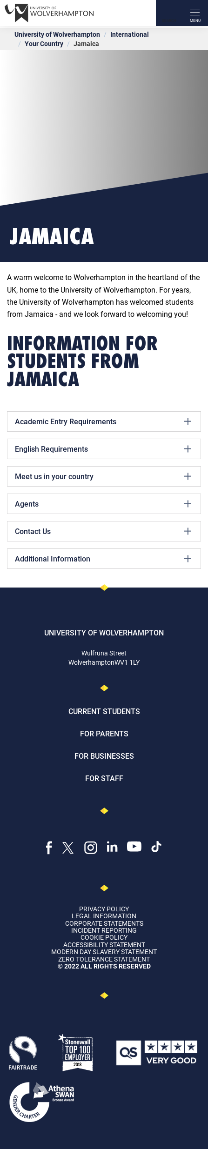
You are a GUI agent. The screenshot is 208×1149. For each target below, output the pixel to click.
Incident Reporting (104, 930)
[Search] (169, 13)
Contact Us (103, 531)
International (129, 34)
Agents (103, 504)
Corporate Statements (104, 923)
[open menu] (195, 13)
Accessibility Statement (104, 944)
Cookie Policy (104, 937)
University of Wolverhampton (57, 34)
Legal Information (104, 915)
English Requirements (103, 449)
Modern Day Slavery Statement (104, 951)
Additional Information (103, 559)
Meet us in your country (103, 476)
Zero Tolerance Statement (104, 959)
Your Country (44, 43)
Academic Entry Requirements (103, 421)
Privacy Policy (104, 908)
